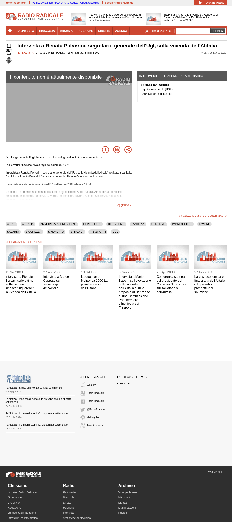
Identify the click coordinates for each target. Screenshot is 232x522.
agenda (121, 30)
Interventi (149, 76)
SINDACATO (56, 231)
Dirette (67, 502)
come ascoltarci (16, 2)
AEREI (11, 224)
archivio (66, 30)
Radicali (123, 512)
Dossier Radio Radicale (22, 492)
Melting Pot (93, 417)
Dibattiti (123, 502)
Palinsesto (69, 492)
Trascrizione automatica (183, 76)
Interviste (68, 512)
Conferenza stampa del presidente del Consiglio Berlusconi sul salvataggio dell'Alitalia (171, 284)
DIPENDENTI (116, 224)
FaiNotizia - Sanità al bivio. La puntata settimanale (34, 387)
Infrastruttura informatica (23, 518)
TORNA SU (215, 472)
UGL (115, 231)
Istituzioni (124, 497)
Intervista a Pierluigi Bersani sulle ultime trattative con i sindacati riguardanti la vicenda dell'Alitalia (21, 284)
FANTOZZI (138, 224)
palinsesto (25, 30)
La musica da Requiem (22, 512)
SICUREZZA (33, 231)
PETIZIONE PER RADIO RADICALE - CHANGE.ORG (65, 2)
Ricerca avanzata (160, 30)
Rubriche (125, 383)
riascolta (47, 30)
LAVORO (204, 224)
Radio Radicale (95, 393)
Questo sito (15, 497)
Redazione (14, 507)
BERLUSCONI (92, 224)
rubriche (86, 30)
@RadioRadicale (96, 409)
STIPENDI (76, 231)
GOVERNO (158, 224)
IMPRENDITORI (182, 224)
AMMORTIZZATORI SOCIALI (58, 224)
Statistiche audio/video (77, 518)
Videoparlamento (128, 492)
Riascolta (68, 497)
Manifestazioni (127, 507)
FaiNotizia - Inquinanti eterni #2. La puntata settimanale (37, 413)
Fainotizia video (95, 425)
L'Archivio (14, 502)
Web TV (91, 384)
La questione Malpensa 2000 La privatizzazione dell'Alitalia (94, 282)
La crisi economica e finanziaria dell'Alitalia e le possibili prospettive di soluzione (209, 284)
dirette (104, 30)
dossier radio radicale (119, 2)
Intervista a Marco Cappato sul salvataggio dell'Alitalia (56, 282)
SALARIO (13, 231)
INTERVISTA (26, 52)
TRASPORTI (98, 231)
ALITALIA (28, 224)
